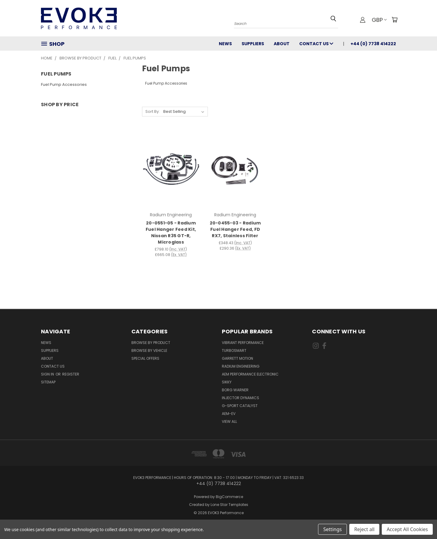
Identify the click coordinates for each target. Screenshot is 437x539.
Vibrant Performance (243, 342)
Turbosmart (234, 350)
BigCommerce (229, 496)
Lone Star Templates (229, 504)
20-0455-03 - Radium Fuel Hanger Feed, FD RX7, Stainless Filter (235, 229)
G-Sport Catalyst (240, 405)
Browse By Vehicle (149, 350)
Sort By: (152, 111)
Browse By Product (150, 342)
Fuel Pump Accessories (64, 84)
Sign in (48, 374)
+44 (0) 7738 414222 (373, 44)
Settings (332, 529)
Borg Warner (235, 389)
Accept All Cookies (407, 529)
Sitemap (48, 382)
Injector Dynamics (240, 397)
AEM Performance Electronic (250, 374)
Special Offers (145, 358)
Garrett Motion (237, 358)
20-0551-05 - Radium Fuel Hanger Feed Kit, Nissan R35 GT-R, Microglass (171, 232)
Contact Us (316, 44)
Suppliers (253, 44)
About (282, 44)
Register (70, 374)
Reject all (364, 529)
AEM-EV (228, 413)
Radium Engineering (240, 366)
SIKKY (227, 382)
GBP (379, 20)
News (225, 44)
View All (229, 421)
